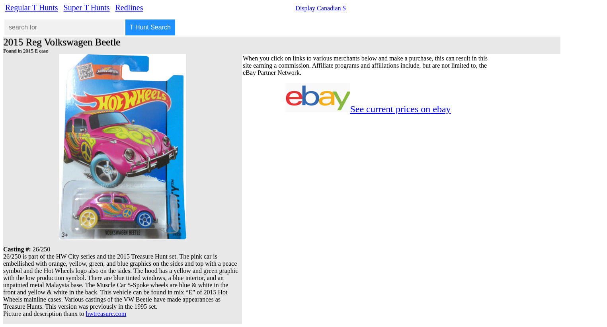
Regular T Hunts (31, 7)
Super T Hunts (87, 7)
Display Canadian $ (320, 8)
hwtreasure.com (106, 313)
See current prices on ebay (400, 109)
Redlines (129, 7)
